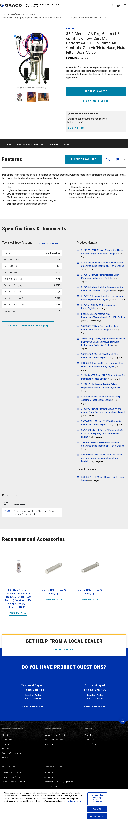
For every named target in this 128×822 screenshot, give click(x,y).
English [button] (84, 257)
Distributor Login (50, 786)
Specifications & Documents (29, 145)
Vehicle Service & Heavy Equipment (58, 782)
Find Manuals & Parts (11, 773)
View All (5, 758)
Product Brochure (83, 159)
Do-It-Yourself (49, 773)
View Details (17, 613)
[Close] (125, 805)
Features (7, 145)
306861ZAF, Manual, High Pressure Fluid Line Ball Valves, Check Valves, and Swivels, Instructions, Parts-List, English (103, 342)
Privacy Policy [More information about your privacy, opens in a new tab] (74, 801)
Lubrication (7, 744)
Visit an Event (90, 744)
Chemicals (6, 735)
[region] (64, 805)
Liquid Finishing (9, 740)
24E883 (7, 511)
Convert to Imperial (50, 244)
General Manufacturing (53, 740)
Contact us (89, 740)
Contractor (48, 777)
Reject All (97, 809)
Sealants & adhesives (11, 753)
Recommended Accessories (60, 145)
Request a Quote (96, 91)
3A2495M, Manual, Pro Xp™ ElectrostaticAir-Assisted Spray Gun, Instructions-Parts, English (102, 433)
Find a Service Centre (11, 777)
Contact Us (76, 128)
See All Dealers (64, 649)
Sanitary (5, 749)
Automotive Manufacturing (55, 735)
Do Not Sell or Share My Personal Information (97, 798)
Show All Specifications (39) (28, 325)
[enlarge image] (19, 97)
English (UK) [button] (114, 159)
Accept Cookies (97, 816)
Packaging (48, 744)
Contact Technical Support (14, 782)
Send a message (33, 706)
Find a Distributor (96, 101)
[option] (18, 587)
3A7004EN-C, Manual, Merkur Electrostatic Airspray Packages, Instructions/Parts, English (101, 458)
